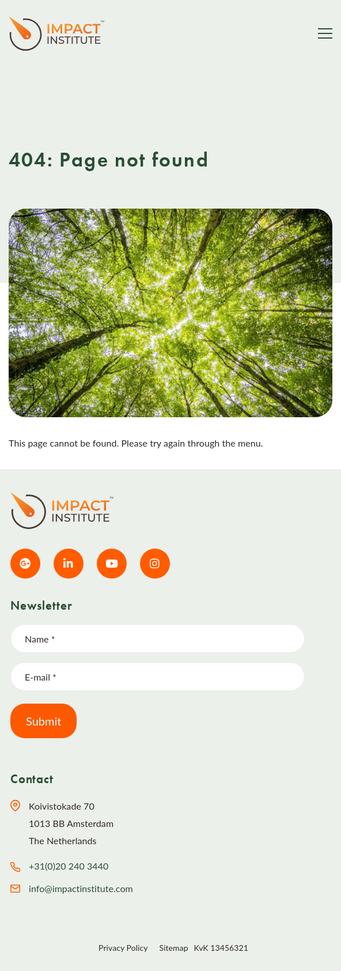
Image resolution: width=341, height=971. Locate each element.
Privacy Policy (122, 948)
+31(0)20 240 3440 (68, 865)
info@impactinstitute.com (81, 888)
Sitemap (174, 948)
